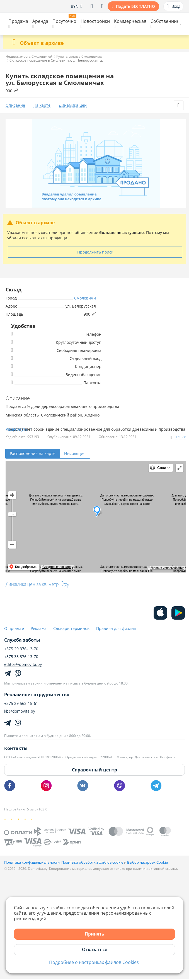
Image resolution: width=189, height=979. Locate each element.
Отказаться (94, 949)
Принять (94, 934)
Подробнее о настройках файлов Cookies (94, 962)
